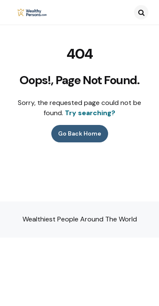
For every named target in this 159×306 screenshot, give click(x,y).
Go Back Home (79, 133)
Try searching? (90, 112)
